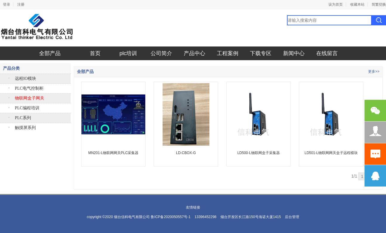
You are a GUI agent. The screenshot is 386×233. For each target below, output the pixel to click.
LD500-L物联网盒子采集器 (258, 153)
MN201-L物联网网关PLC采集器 (113, 153)
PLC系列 (23, 118)
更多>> (373, 71)
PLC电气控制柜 (29, 88)
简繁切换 (379, 4)
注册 (20, 4)
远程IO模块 (25, 78)
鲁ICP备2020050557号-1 (170, 217)
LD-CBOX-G (186, 153)
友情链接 (193, 207)
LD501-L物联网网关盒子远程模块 (331, 153)
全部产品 (50, 53)
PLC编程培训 (27, 108)
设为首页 (335, 4)
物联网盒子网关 (29, 98)
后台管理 (292, 217)
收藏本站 (357, 4)
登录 (6, 4)
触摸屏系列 (25, 127)
